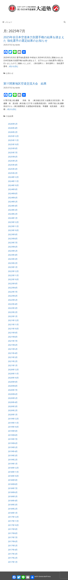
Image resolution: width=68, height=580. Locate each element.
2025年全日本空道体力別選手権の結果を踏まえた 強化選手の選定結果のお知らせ (33, 38)
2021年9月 (13, 332)
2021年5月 (13, 349)
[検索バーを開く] (64, 22)
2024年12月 (13, 177)
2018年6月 (13, 492)
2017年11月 (13, 521)
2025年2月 (13, 173)
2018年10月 (13, 476)
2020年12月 (13, 369)
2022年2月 (13, 312)
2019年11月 (13, 422)
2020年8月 (13, 386)
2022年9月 (13, 283)
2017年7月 (13, 537)
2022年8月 (13, 287)
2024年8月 (13, 193)
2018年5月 (13, 496)
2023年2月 (13, 263)
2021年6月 (13, 345)
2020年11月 (13, 373)
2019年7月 (13, 439)
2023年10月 (13, 230)
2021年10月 (13, 328)
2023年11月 (13, 226)
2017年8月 (13, 533)
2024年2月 (13, 214)
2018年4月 (13, 500)
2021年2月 (13, 361)
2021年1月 (13, 365)
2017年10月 (13, 525)
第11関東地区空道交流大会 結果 (24, 83)
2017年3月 (13, 553)
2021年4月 (13, 353)
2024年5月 (13, 201)
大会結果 (9, 116)
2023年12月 (13, 222)
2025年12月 (13, 136)
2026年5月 (13, 124)
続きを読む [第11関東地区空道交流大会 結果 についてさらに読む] (12, 109)
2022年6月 (13, 295)
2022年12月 (13, 271)
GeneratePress (44, 576)
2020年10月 (13, 377)
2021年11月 (13, 324)
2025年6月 (13, 156)
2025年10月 (13, 144)
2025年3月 (13, 169)
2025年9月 (13, 148)
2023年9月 (13, 234)
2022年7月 (13, 291)
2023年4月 (13, 255)
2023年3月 (13, 259)
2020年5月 (13, 398)
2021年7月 (13, 341)
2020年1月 (13, 414)
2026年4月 (13, 128)
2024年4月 (13, 205)
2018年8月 (13, 484)
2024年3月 (13, 210)
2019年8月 (13, 435)
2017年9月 (13, 529)
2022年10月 (13, 279)
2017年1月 (13, 562)
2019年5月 (13, 447)
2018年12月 (13, 467)
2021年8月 (13, 336)
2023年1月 (13, 267)
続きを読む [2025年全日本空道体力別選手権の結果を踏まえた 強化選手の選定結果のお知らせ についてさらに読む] (13, 66)
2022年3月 (13, 308)
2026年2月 (13, 132)
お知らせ (9, 73)
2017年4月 (13, 549)
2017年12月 (13, 517)
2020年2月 (13, 410)
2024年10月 (13, 185)
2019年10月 (13, 426)
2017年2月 (13, 557)
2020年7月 (13, 390)
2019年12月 (13, 418)
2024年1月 (13, 218)
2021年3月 (13, 357)
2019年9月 (13, 431)
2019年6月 (13, 443)
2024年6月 (13, 197)
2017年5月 (13, 545)
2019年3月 (13, 455)
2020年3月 (13, 406)
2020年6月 (13, 394)
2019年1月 (13, 463)
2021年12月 (13, 320)
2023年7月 (13, 242)
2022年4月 (13, 304)
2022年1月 (13, 316)
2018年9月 (13, 480)
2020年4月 (13, 402)
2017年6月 (13, 541)
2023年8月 (13, 238)
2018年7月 (13, 488)
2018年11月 (13, 472)
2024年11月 (13, 181)
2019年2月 (13, 459)
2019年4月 (13, 451)
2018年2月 (13, 508)
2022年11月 (13, 275)
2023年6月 (13, 246)
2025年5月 (13, 160)
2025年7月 (13, 152)
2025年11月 (13, 140)
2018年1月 (13, 513)
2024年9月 (13, 189)
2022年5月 (13, 300)
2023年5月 (13, 251)
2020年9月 (13, 382)
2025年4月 (13, 164)
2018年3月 (13, 504)
